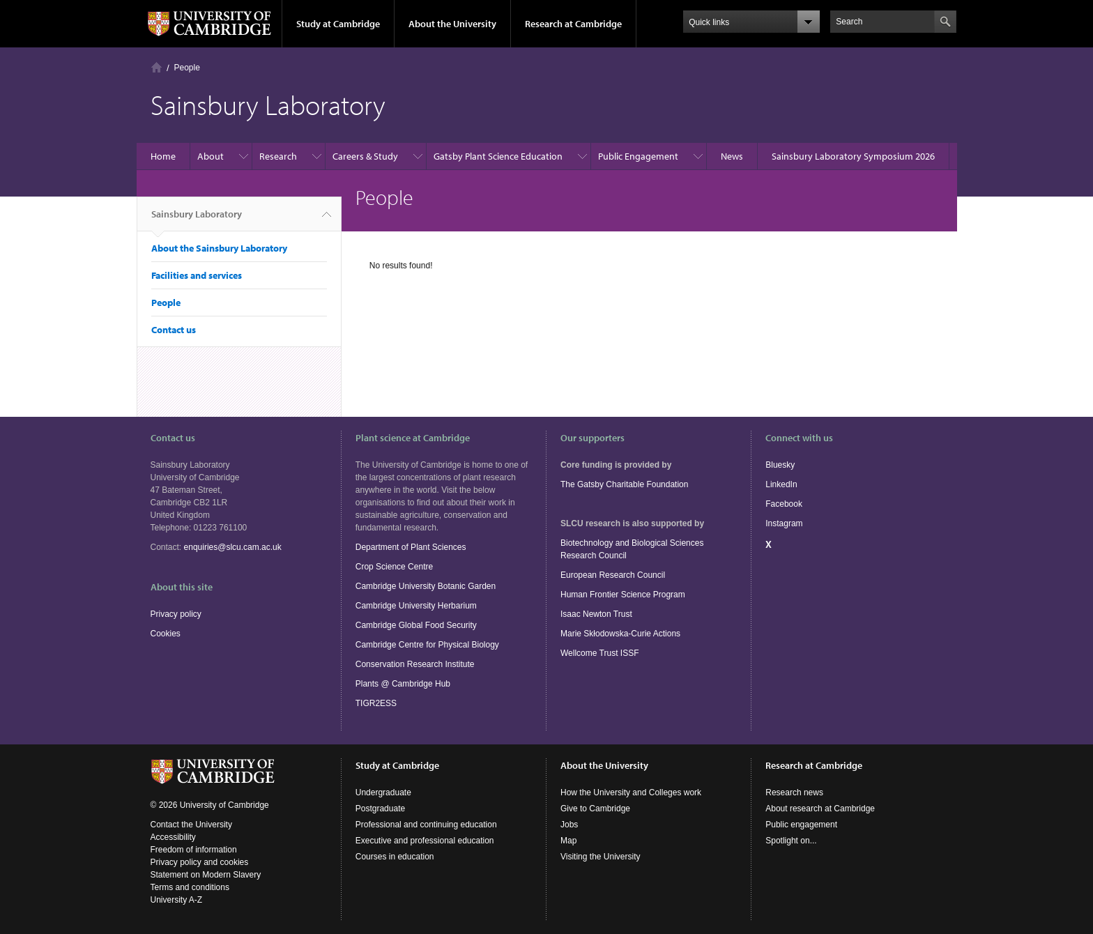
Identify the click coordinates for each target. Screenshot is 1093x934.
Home (156, 67)
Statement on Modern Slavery (206, 875)
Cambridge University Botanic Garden (426, 586)
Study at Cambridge (338, 23)
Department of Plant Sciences (411, 547)
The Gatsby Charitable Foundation (624, 484)
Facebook (783, 504)
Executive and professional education (425, 840)
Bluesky (780, 465)
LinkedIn (781, 484)
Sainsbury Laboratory (196, 219)
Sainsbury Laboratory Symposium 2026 (853, 156)
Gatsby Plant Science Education (498, 156)
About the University (452, 23)
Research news (794, 792)
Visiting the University (600, 857)
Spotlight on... (790, 840)
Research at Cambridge (573, 23)
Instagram (783, 523)
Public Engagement (638, 156)
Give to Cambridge (595, 808)
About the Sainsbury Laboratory (219, 248)
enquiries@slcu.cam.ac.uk (233, 547)
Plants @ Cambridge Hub (403, 684)
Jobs (569, 824)
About (210, 156)
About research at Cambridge (820, 808)
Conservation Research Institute (415, 664)
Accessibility (173, 837)
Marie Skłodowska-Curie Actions (620, 633)
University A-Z (177, 900)
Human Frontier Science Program (622, 594)
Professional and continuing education (426, 824)
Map (568, 840)
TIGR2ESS (376, 703)
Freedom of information (194, 850)
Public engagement (801, 824)
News (732, 156)
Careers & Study (365, 156)
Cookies (166, 633)
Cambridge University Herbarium (416, 606)
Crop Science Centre (394, 567)
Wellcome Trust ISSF (599, 653)
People (187, 67)
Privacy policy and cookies (200, 862)
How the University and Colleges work (630, 792)
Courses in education (395, 857)
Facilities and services (196, 275)
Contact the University (191, 824)
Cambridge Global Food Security (416, 625)
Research (278, 156)
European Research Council (612, 575)
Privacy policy (176, 614)
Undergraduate (383, 792)
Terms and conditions (190, 887)
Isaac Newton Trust (596, 614)
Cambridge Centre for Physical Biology (427, 645)
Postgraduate (380, 808)
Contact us (173, 329)
